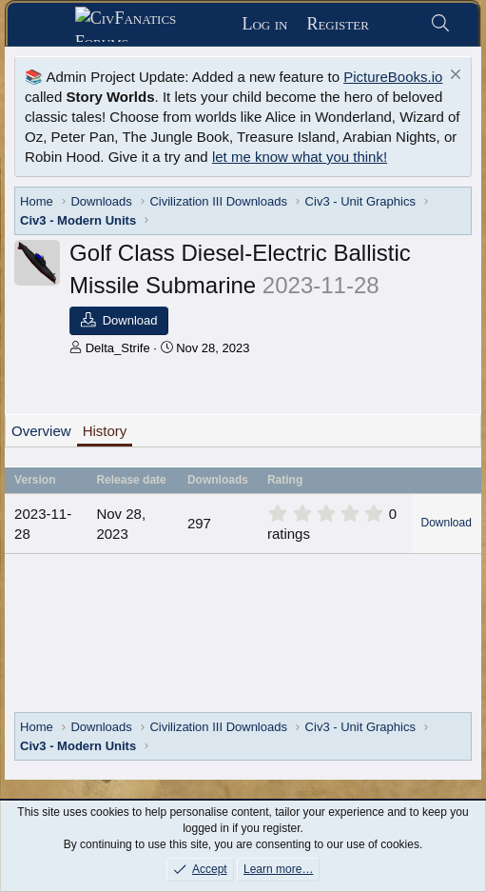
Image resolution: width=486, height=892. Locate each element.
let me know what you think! (299, 157)
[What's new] (399, 24)
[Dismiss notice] (453, 77)
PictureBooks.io (392, 77)
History (105, 431)
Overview (41, 431)
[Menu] (48, 25)
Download (446, 522)
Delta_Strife (118, 348)
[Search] (439, 24)
